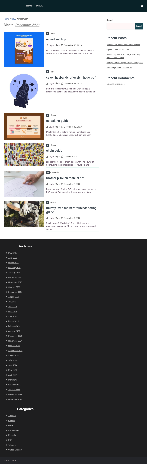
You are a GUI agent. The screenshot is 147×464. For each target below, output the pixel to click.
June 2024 (12, 365)
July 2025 (12, 302)
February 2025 (14, 326)
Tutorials (12, 445)
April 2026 (12, 258)
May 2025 (12, 311)
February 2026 (14, 267)
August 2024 (13, 355)
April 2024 (12, 375)
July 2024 (12, 360)
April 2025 (12, 316)
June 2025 (12, 307)
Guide (51, 115)
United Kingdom (15, 450)
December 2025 (15, 277)
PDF (50, 33)
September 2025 (15, 292)
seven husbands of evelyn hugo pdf (71, 77)
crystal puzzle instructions (118, 49)
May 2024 (12, 370)
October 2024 (14, 346)
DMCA (39, 5)
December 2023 (15, 394)
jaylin (51, 45)
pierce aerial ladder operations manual (123, 45)
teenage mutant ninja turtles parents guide (125, 62)
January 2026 (14, 272)
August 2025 (13, 297)
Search (110, 20)
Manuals (52, 172)
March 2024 (13, 380)
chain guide (54, 150)
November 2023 (15, 399)
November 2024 (15, 341)
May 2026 (12, 253)
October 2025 (14, 287)
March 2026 (13, 263)
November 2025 (15, 282)
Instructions (13, 430)
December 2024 (15, 336)
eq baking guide (57, 121)
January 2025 (14, 331)
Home (29, 5)
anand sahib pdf (57, 39)
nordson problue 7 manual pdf (119, 67)
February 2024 (14, 385)
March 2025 (13, 321)
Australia (12, 416)
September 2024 (15, 350)
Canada (11, 420)
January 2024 (14, 390)
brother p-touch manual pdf (65, 178)
